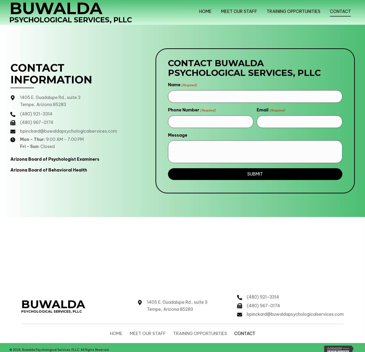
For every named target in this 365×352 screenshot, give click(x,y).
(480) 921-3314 (36, 112)
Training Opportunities (200, 329)
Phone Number (192, 108)
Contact (244, 329)
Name (182, 85)
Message (177, 130)
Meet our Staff (148, 329)
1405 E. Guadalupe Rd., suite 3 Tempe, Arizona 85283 (177, 301)
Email (271, 108)
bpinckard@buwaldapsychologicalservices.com (68, 129)
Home (116, 329)
